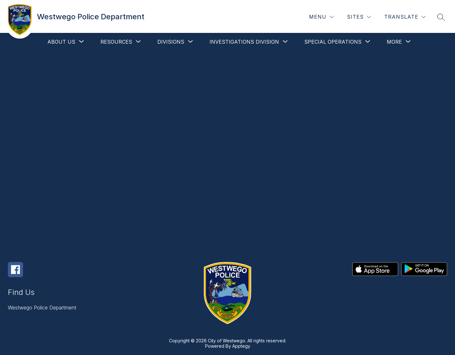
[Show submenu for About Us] (61, 42)
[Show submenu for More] (394, 42)
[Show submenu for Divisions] (170, 42)
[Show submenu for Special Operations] (332, 42)
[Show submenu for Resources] (116, 42)
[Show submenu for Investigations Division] (244, 42)
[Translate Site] (405, 17)
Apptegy (241, 346)
